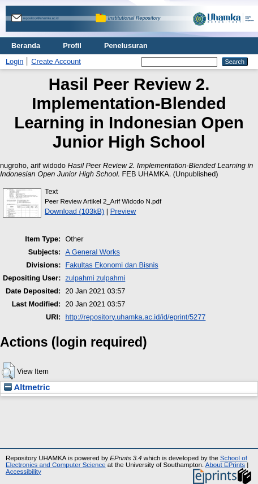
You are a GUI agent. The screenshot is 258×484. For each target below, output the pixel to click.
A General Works (92, 252)
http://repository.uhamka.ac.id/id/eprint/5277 (135, 317)
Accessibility (23, 471)
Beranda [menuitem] (25, 45)
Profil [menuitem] (72, 45)
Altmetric (27, 387)
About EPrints (225, 464)
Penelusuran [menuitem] (126, 45)
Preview (123, 211)
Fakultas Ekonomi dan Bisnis (111, 265)
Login (14, 61)
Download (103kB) (74, 211)
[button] (8, 370)
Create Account (56, 61)
